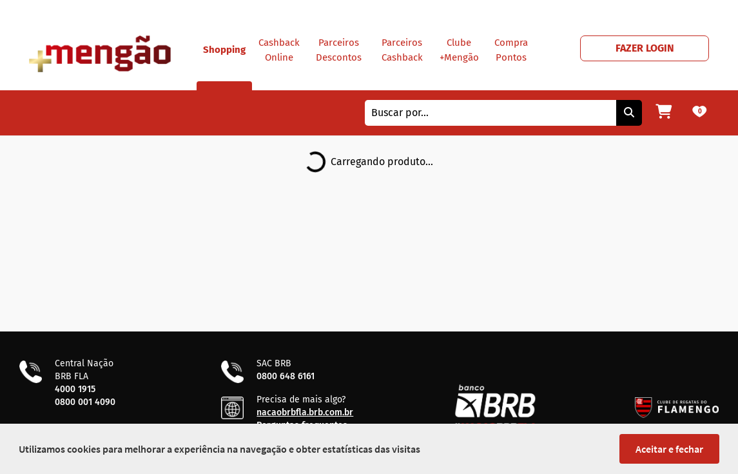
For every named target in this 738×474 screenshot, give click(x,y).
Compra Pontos (511, 50)
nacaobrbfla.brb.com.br (305, 412)
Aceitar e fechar (669, 448)
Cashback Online (279, 50)
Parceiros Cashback (402, 50)
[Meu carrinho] (663, 113)
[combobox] (490, 113)
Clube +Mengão (459, 50)
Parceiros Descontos (339, 50)
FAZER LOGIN (645, 48)
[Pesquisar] (629, 113)
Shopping (224, 67)
